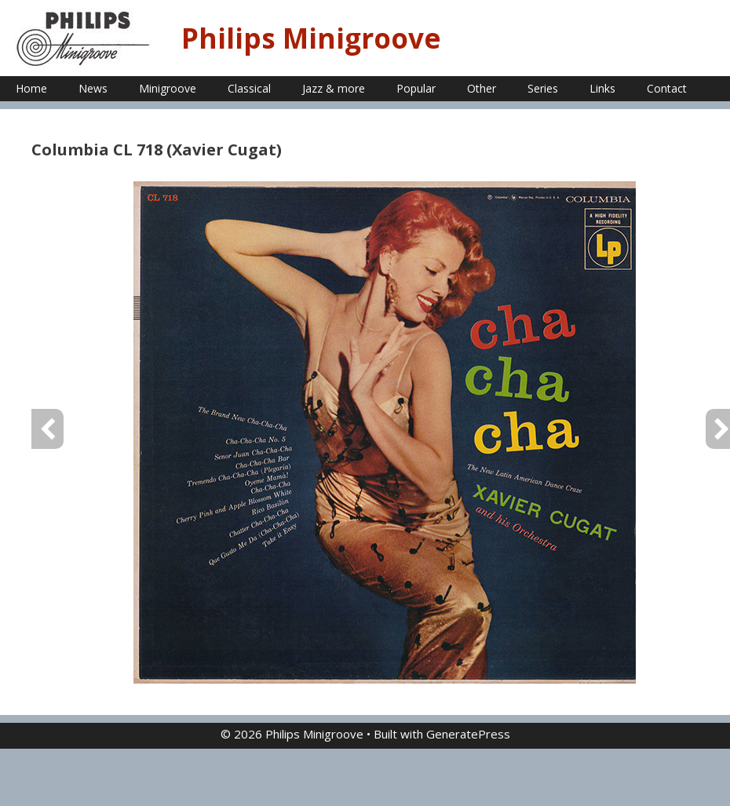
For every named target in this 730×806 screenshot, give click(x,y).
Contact (667, 88)
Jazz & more (333, 88)
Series (542, 88)
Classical (249, 88)
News (93, 88)
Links (602, 88)
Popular (416, 88)
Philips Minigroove (311, 38)
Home (31, 88)
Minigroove (167, 88)
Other (481, 88)
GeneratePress (468, 734)
